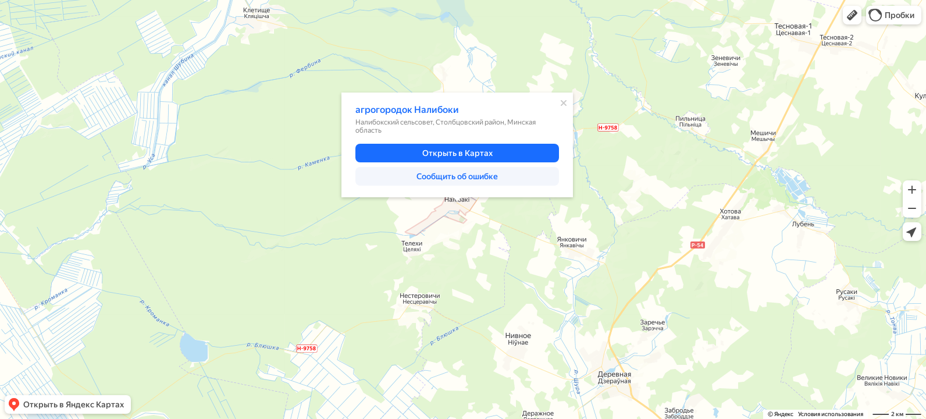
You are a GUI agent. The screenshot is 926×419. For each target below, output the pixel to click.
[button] (852, 15)
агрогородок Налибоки (407, 109)
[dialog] (457, 145)
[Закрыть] (563, 103)
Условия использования (830, 414)
